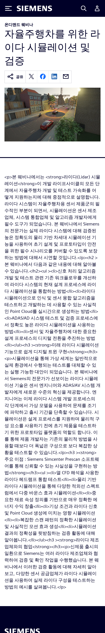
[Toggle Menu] (8, 8)
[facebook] (42, 77)
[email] (65, 77)
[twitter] (31, 77)
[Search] (83, 8)
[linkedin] (54, 77)
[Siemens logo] (34, 8)
